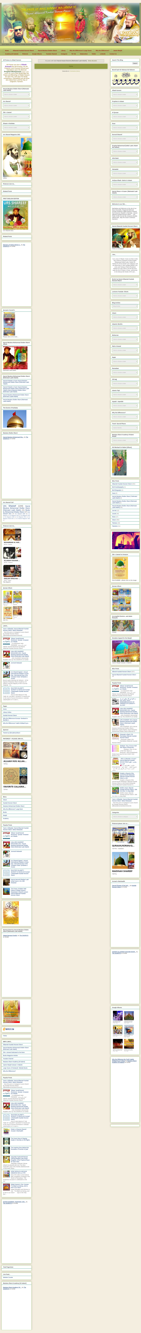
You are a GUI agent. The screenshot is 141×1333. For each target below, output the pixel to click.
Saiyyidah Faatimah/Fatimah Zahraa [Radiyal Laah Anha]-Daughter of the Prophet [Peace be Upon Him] (20, 1159)
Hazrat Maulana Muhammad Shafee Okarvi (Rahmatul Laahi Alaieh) (16, 508)
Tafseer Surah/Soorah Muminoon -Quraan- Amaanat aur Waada (19, 640)
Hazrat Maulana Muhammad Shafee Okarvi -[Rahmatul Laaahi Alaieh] (16, 395)
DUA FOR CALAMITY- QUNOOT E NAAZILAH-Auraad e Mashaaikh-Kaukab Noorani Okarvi (20, 690)
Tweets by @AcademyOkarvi (11, 733)
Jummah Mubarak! (16, 663)
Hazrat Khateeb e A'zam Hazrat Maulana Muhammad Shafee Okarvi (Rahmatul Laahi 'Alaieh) (16, 382)
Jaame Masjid (117, 50)
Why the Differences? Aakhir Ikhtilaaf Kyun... (16, 723)
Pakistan (114, 523)
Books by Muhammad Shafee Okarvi (16, 511)
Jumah (114, 513)
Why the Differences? (102, 50)
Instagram (64, 54)
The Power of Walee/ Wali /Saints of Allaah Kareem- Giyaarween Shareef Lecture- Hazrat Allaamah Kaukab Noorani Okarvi (19, 892)
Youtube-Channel (8, 1058)
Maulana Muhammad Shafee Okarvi (13, 806)
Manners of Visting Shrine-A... (12, 245)
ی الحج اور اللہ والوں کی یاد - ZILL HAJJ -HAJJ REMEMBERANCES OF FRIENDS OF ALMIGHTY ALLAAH (128, 702)
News (113, 517)
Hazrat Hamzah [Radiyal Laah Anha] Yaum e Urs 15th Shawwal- (20, 881)
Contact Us (113, 54)
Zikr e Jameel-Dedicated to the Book (14, 1052)
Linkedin (103, 54)
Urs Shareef (9, 506)
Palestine (115, 526)
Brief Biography (116, 490)
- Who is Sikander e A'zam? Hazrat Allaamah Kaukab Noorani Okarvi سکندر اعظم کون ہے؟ (128, 761)
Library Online (7, 712)
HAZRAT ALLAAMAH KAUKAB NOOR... (124, 951)
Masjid (5, 815)
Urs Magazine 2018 (25, 515)
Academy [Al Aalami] (11, 54)
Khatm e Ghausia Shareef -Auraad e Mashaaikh (19, 1130)
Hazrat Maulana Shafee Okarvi (47, 50)
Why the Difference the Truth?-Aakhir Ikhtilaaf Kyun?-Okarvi (123, 1060)
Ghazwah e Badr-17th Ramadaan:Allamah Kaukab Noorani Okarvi (128, 736)
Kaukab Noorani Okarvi (10, 715)
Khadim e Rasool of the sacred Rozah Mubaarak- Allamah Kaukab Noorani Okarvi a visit (127, 776)
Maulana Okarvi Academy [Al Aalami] (14, 1061)
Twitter (94, 54)
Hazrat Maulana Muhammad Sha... (13, 437)
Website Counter (8, 1277)
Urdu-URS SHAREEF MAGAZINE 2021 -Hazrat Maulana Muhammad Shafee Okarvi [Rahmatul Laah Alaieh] (20, 654)
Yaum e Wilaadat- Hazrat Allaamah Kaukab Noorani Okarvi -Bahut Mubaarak (16, 629)
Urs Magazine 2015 (14, 515)
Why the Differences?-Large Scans (81, 50)
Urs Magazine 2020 (9, 517)
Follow (5, 1036)
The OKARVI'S (23, 935)
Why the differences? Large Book (13, 809)
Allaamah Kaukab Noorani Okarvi (23, 50)
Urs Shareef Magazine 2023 (23, 518)
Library (63, 50)
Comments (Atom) (75, 71)
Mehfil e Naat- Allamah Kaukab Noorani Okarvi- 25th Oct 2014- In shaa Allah (128, 789)
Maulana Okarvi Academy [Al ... (12, 1287)
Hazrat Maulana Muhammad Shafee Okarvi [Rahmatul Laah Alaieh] (16, 1048)
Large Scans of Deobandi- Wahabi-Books (15, 1068)
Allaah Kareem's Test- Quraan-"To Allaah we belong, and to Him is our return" (20, 1186)
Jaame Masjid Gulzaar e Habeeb (12, 1065)
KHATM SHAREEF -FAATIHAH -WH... (14, 1202)
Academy (6, 818)
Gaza (113, 493)
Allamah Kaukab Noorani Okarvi (121, 671)
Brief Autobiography (118, 487)
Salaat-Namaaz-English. (10, 935)
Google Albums (37, 54)
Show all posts (92, 60)
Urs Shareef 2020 (20, 513)
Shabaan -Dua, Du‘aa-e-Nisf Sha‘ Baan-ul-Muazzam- (128, 746)
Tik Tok (73, 54)
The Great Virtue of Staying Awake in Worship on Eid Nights (20, 1139)
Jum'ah (114, 510)
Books (5, 812)
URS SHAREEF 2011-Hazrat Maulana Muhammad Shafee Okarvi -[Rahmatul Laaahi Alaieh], (128, 722)
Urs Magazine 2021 (21, 517)
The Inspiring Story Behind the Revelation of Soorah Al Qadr (20, 1148)
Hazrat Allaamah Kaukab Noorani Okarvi (124, 674)
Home (7, 50)
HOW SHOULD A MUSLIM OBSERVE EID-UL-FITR (19, 1172)
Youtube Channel (51, 54)
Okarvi (5, 800)
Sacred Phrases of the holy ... (121, 885)
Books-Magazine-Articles (10, 1055)
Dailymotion (84, 54)
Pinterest (25, 54)
